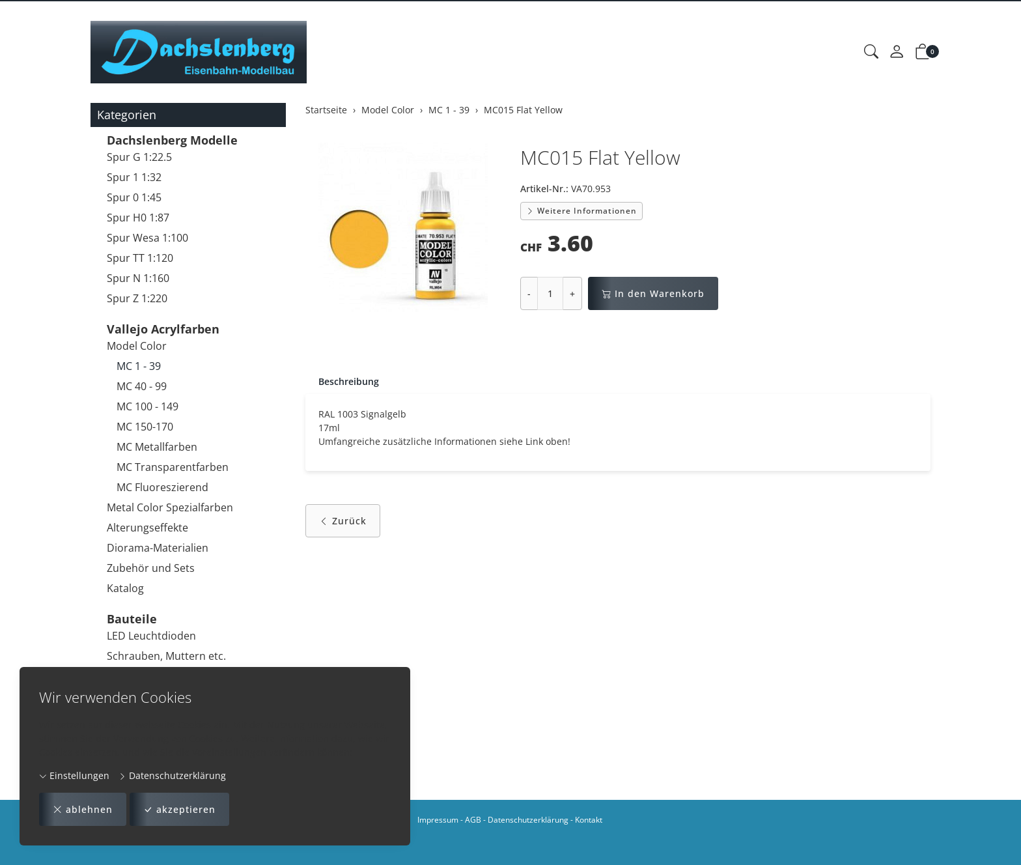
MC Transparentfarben (173, 467)
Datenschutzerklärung (172, 775)
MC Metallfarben (157, 447)
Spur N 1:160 (138, 278)
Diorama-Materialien (157, 548)
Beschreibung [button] (348, 381)
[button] (871, 52)
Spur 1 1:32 (134, 177)
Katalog (125, 588)
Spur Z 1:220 (137, 298)
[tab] (342, 382)
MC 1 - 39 (139, 366)
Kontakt (588, 819)
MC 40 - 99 (142, 386)
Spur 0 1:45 (134, 197)
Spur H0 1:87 (138, 217)
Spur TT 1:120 (140, 258)
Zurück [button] (343, 521)
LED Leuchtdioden (151, 636)
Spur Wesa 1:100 (147, 238)
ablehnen (83, 809)
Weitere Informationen (581, 210)
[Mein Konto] (896, 52)
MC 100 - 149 (147, 406)
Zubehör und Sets (151, 568)
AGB (473, 819)
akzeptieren (179, 809)
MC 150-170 (145, 426)
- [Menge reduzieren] (529, 293)
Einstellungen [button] (74, 775)
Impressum (437, 819)
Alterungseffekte (147, 527)
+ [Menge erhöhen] (572, 293)
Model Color (137, 346)
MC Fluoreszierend (162, 487)
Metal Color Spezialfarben (170, 507)
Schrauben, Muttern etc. (166, 656)
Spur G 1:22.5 (139, 157)
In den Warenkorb (653, 293)
